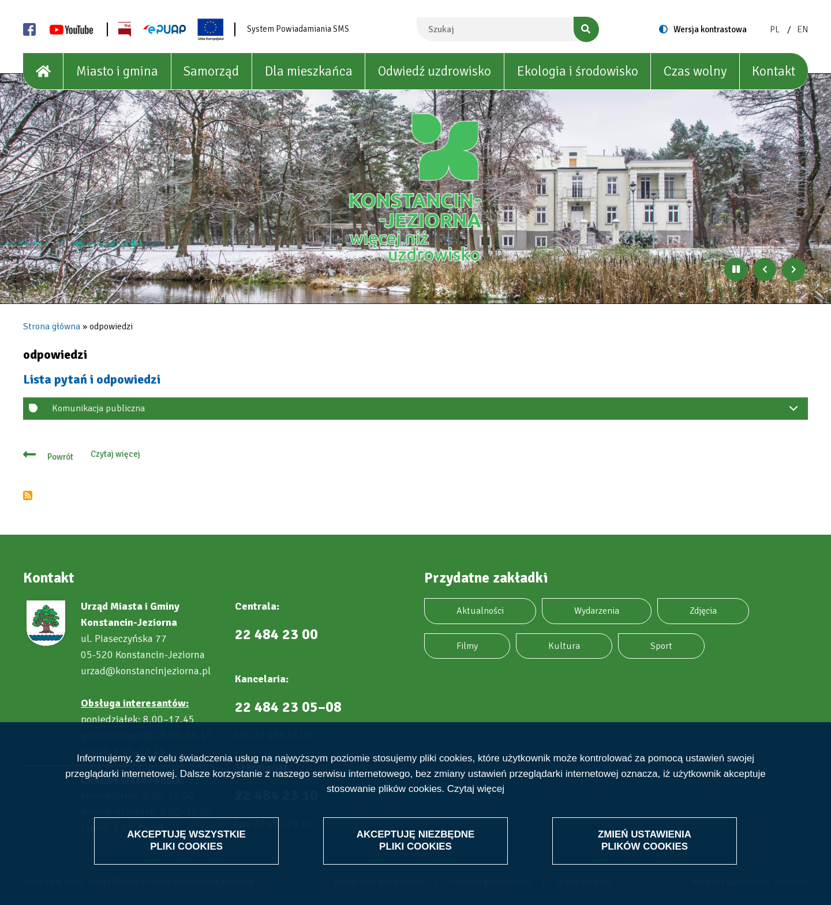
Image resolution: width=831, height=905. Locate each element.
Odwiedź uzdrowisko (434, 71)
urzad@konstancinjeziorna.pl (146, 670)
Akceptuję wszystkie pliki (186, 840)
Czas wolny (695, 71)
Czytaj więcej (475, 788)
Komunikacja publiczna (427, 411)
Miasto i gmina (117, 71)
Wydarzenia (596, 611)
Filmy (467, 646)
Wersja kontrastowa (710, 29)
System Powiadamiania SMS (298, 29)
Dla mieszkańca (309, 71)
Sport (661, 646)
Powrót (60, 457)
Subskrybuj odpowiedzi (27, 495)
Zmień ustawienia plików (644, 840)
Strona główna (51, 326)
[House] (43, 71)
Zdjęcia (703, 611)
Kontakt (773, 71)
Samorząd (211, 71)
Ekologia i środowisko (577, 71)
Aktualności (480, 611)
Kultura (564, 646)
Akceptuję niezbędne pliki (415, 840)
